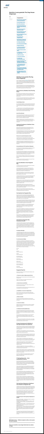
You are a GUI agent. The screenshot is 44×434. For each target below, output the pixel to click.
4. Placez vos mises (20, 54)
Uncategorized (10, 19)
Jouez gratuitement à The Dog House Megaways (21, 32)
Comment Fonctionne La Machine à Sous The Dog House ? (21, 26)
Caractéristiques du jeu (21, 22)
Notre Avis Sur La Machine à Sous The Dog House (21, 20)
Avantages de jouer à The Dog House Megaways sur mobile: (21, 72)
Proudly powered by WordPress (9, 431)
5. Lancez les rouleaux (21, 56)
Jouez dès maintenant (21, 23)
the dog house (26, 80)
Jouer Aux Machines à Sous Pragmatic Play (22, 35)
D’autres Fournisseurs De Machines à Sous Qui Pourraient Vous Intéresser (22, 61)
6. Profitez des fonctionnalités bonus (21, 59)
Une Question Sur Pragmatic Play (20, 37)
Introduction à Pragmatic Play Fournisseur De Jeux (21, 40)
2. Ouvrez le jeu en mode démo (21, 50)
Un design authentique (21, 41)
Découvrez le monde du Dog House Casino (21, 29)
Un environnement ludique (22, 43)
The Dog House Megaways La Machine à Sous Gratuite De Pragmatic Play (22, 68)
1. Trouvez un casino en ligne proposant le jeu (21, 47)
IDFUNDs (6, 7)
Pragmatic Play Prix (20, 45)
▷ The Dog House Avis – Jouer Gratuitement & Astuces (21, 65)
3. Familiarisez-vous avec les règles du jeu (21, 53)
